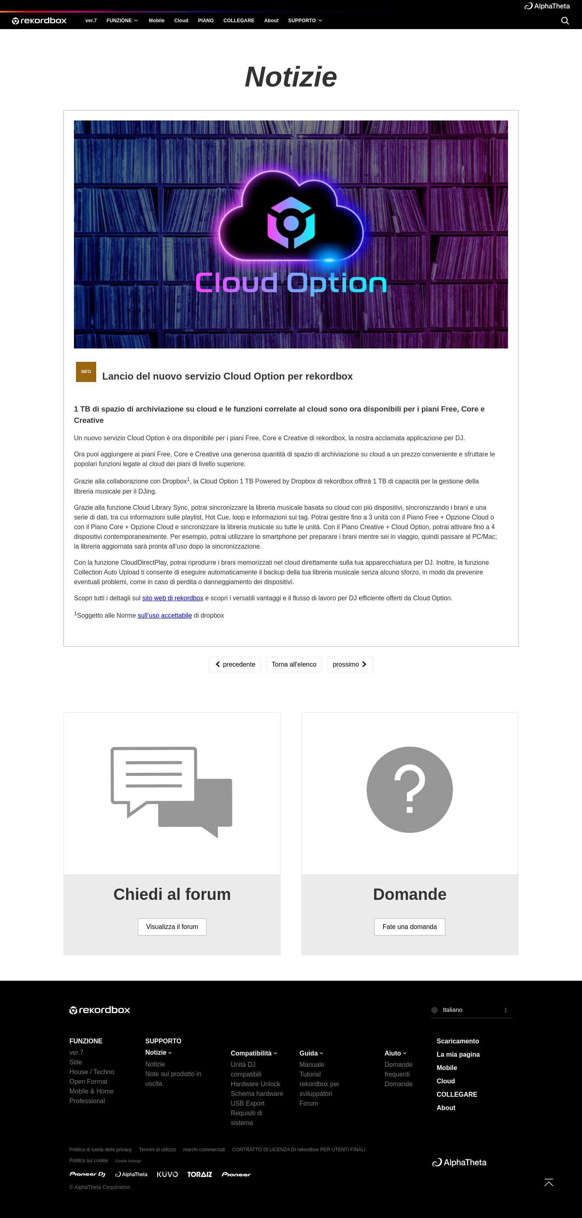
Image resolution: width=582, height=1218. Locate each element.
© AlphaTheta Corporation (100, 1187)
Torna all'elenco (294, 664)
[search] (565, 20)
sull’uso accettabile (165, 615)
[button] (472, 1010)
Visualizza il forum (172, 926)
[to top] (549, 1182)
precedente (235, 664)
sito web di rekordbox (172, 598)
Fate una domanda (410, 926)
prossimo (350, 664)
